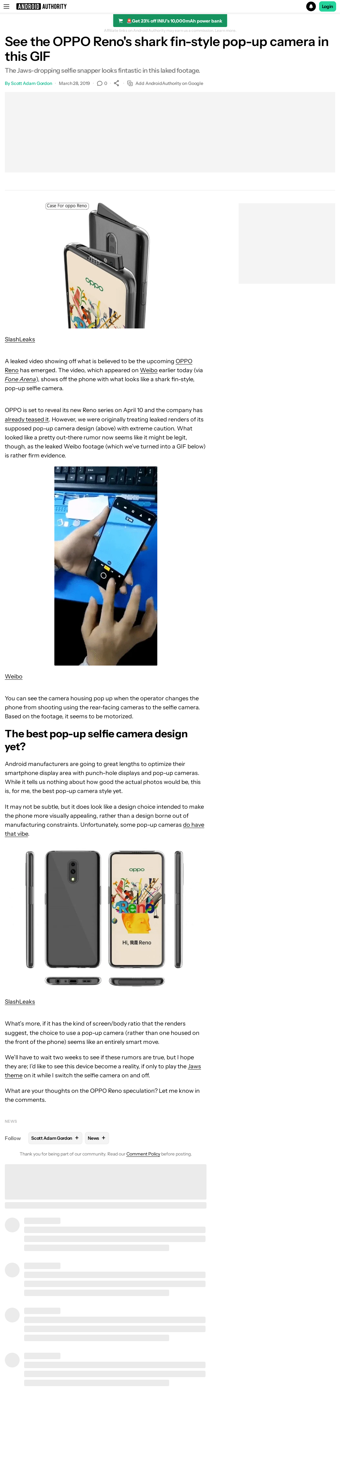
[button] (170, 6)
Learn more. (225, 30)
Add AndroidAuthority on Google (165, 83)
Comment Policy (143, 1154)
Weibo (149, 370)
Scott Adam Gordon (31, 83)
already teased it (27, 419)
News (11, 1121)
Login (328, 6)
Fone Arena (20, 379)
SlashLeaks (20, 339)
